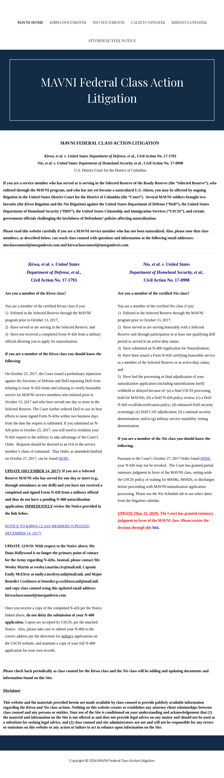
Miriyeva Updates (189, 22)
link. (156, 528)
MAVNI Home (30, 22)
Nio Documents (109, 22)
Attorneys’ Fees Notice (112, 40)
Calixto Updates (148, 22)
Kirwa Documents (68, 22)
